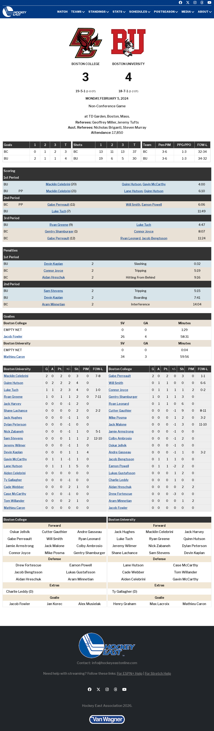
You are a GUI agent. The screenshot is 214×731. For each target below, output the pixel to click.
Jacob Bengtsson (154, 237)
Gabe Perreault (58, 204)
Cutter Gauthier (120, 409)
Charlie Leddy (119, 477)
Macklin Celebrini (58, 184)
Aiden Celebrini (15, 470)
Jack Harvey (12, 402)
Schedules (138, 12)
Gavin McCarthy (154, 184)
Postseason (164, 12)
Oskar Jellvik (118, 443)
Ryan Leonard (131, 237)
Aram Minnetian (53, 303)
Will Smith (133, 204)
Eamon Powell (152, 204)
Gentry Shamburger (59, 231)
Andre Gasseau (120, 450)
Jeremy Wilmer (15, 443)
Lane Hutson (133, 191)
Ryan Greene (59, 224)
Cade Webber (14, 484)
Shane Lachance (16, 409)
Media (186, 12)
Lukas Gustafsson (122, 470)
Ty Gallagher (13, 477)
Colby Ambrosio (120, 436)
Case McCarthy (15, 491)
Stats (117, 12)
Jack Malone (118, 422)
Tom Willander (14, 497)
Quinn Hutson (132, 184)
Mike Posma (118, 415)
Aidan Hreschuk (53, 276)
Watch (62, 12)
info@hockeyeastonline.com (114, 660)
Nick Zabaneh (14, 429)
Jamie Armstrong (121, 429)
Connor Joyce (144, 231)
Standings (97, 12)
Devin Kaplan (53, 263)
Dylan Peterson (15, 422)
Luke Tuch (59, 211)
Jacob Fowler (13, 335)
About (203, 12)
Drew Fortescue (120, 491)
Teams (76, 12)
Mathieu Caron (14, 355)
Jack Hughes (13, 415)
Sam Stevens (53, 290)
